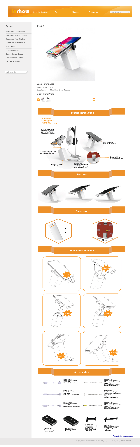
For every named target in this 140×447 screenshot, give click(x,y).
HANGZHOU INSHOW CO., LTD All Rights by (95, 441)
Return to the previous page (123, 436)
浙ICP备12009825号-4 (126, 441)
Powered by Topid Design (114, 441)
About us (75, 12)
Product (58, 12)
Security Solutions (40, 12)
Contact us (93, 12)
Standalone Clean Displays (60, 90)
